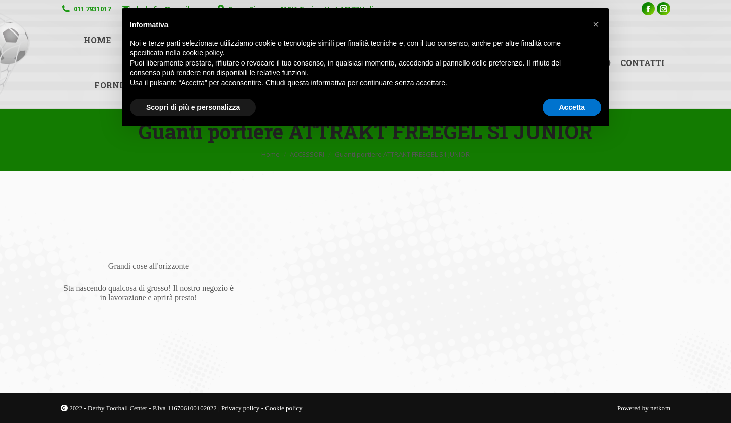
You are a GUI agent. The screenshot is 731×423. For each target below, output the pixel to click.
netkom (660, 408)
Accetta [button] (572, 107)
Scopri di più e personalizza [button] (193, 107)
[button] (596, 24)
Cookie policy (283, 408)
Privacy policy (241, 408)
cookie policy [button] (203, 53)
